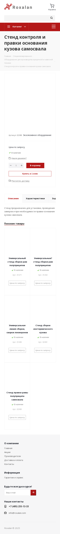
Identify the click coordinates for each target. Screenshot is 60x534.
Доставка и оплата (13, 460)
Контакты (9, 464)
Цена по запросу (17, 147)
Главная (8, 448)
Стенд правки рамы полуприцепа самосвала (17, 396)
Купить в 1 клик (30, 174)
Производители (12, 456)
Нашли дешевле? (19, 158)
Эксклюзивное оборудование (37, 135)
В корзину (35, 165)
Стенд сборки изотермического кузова (43, 329)
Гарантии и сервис (13, 477)
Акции (7, 452)
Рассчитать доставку (20, 181)
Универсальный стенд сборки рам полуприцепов (17, 262)
